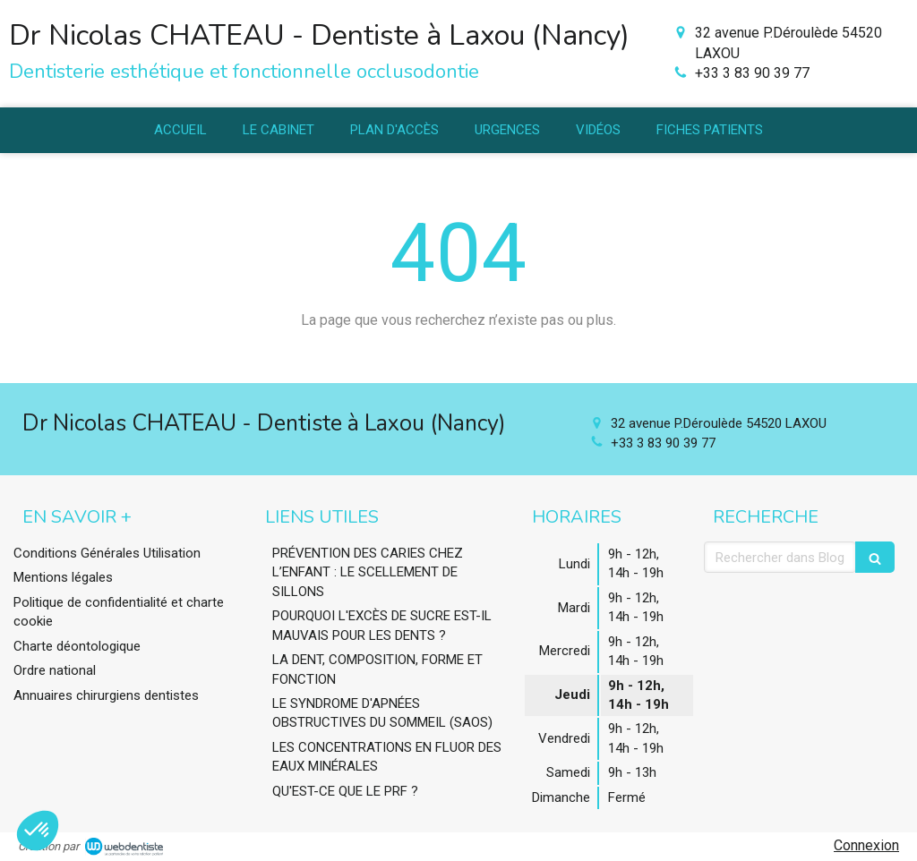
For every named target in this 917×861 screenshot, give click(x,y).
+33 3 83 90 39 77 (752, 72)
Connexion (866, 845)
